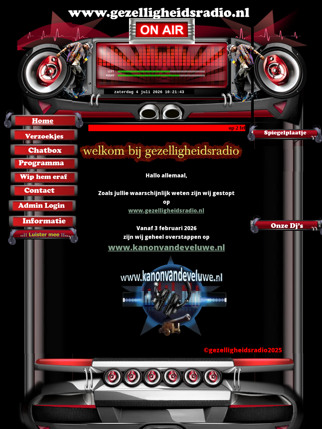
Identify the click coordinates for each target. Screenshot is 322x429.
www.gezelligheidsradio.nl (166, 210)
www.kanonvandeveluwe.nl (166, 247)
